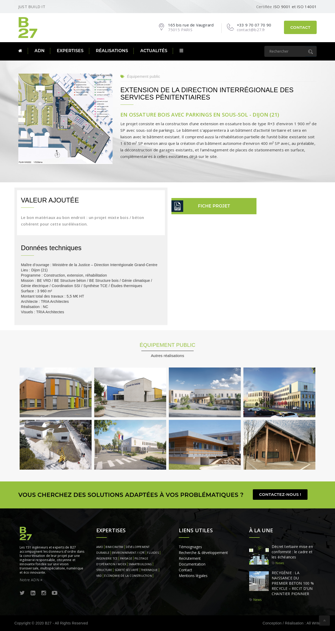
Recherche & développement (203, 552)
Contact (300, 27)
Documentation (192, 564)
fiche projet (214, 206)
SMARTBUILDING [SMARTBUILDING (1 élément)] (140, 564)
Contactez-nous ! (280, 494)
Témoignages (190, 546)
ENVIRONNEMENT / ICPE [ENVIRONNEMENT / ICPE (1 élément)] (128, 553)
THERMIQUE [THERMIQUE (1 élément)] (149, 570)
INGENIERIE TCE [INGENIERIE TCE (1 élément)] (107, 558)
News (280, 563)
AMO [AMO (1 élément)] (99, 547)
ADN (40, 50)
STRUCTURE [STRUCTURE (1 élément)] (104, 570)
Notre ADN (31, 579)
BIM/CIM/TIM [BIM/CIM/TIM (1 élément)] (114, 547)
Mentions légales (193, 575)
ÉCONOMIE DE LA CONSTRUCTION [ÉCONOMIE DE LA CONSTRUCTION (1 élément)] (128, 576)
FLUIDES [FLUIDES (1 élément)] (153, 553)
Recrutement (190, 558)
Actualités (153, 50)
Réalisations (112, 50)
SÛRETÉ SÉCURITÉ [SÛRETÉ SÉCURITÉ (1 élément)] (127, 570)
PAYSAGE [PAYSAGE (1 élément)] (126, 558)
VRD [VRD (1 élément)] (99, 576)
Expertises (70, 50)
